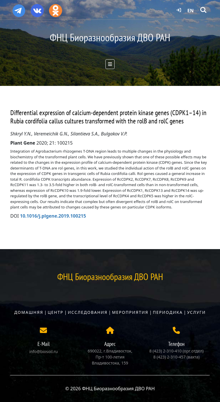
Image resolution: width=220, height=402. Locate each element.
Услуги (196, 312)
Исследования (88, 312)
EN (190, 10)
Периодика (168, 312)
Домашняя (28, 312)
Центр (55, 312)
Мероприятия (130, 312)
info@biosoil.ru (43, 351)
